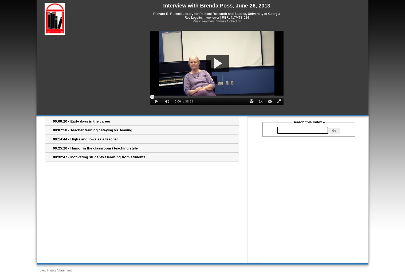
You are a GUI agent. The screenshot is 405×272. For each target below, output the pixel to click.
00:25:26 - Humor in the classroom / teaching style (95, 148)
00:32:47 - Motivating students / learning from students (99, 157)
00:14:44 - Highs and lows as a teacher (85, 139)
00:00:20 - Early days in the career (81, 121)
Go (334, 130)
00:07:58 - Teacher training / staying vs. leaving (92, 130)
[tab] (142, 121)
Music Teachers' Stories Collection (216, 21)
